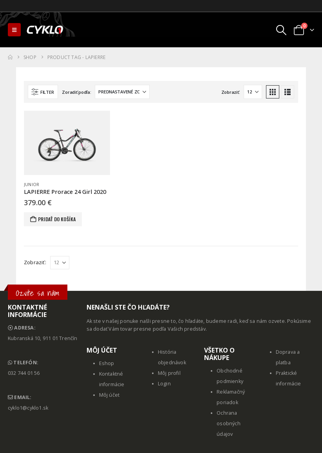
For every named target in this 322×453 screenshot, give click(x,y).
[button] (14, 29)
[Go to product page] (67, 143)
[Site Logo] (45, 29)
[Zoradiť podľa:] (122, 92)
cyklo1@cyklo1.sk (28, 408)
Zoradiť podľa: (76, 92)
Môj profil (169, 373)
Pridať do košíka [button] (57, 219)
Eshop (106, 363)
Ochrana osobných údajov (229, 423)
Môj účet (109, 395)
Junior (31, 184)
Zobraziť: (230, 92)
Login (164, 383)
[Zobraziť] (253, 92)
